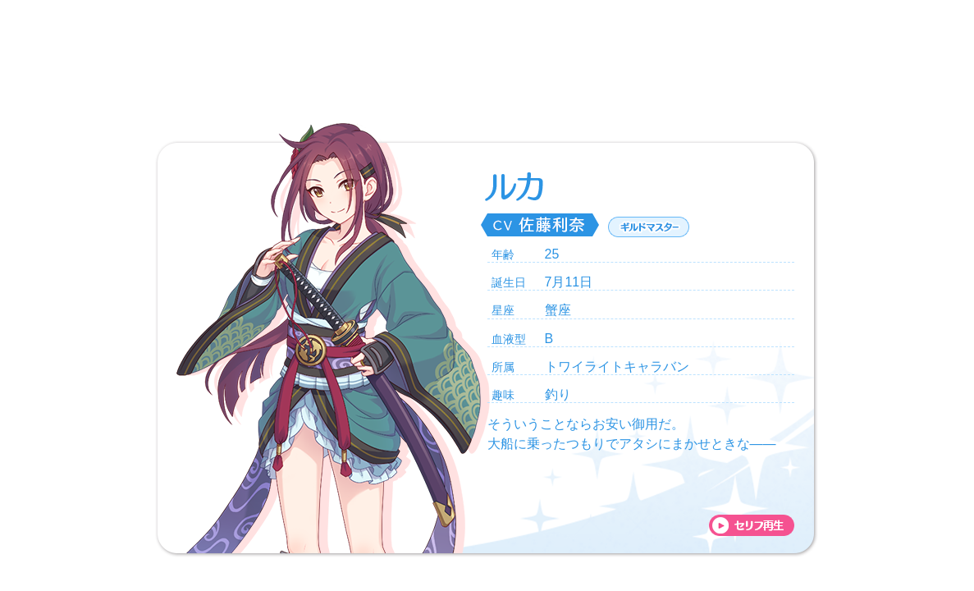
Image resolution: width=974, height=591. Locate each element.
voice (751, 525)
